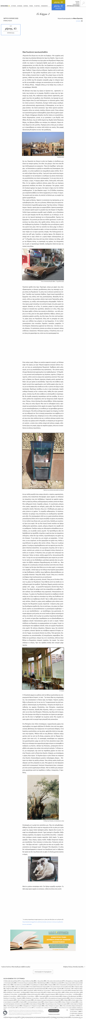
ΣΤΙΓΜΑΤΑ (13, 5)
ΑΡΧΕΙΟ (77, 3)
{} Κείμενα (8, 20)
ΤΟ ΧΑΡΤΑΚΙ (37, 5)
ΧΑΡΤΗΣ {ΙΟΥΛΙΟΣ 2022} (11, 18)
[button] (5, 1013)
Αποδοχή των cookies (54, 1010)
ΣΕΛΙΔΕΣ (77, 1)
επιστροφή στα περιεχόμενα (43, 972)
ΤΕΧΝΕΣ (31, 5)
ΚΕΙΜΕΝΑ (25, 5)
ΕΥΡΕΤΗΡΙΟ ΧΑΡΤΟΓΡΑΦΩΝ (73, 5)
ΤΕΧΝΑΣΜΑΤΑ (44, 5)
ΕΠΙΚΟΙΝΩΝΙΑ (76, 4)
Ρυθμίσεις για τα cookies (54, 1014)
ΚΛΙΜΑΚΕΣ (19, 5)
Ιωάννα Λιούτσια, (15, 966)
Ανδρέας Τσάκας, (74, 966)
